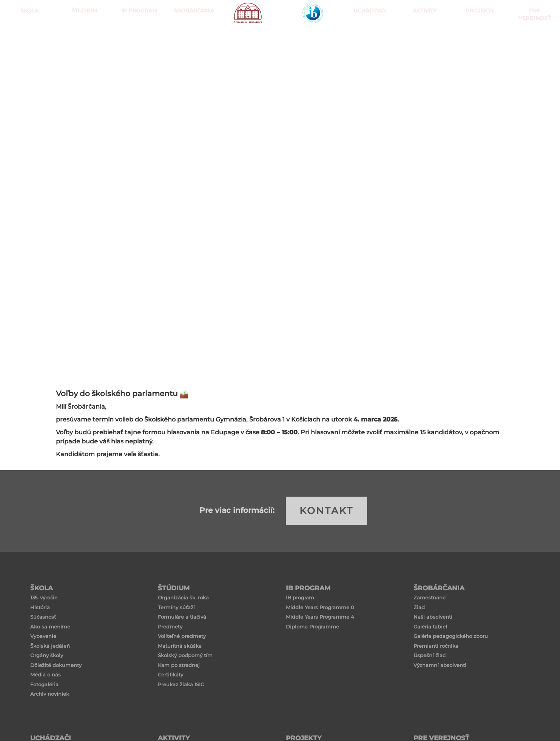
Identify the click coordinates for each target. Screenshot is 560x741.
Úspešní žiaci (430, 655)
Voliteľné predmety (182, 636)
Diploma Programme (312, 627)
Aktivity (423, 37)
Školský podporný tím (185, 655)
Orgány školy (46, 655)
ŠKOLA (28, 37)
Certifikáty (170, 675)
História (40, 607)
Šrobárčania (192, 37)
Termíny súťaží (176, 607)
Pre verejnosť (532, 37)
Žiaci (419, 607)
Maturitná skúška (180, 646)
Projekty (478, 37)
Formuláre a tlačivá (182, 617)
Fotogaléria (44, 684)
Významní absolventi (439, 665)
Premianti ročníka (435, 646)
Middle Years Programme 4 (320, 617)
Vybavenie (43, 636)
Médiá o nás (45, 675)
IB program (300, 597)
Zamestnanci (430, 597)
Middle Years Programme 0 (320, 607)
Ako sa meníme (50, 627)
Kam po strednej (179, 665)
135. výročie (43, 597)
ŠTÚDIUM (82, 37)
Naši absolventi (432, 617)
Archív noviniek (49, 694)
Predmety (170, 627)
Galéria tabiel (430, 627)
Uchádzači (368, 37)
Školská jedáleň (50, 646)
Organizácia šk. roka (183, 597)
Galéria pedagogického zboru (450, 636)
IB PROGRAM (137, 37)
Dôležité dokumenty (56, 665)
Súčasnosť (43, 617)
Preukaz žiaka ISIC (181, 684)
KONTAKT (326, 510)
